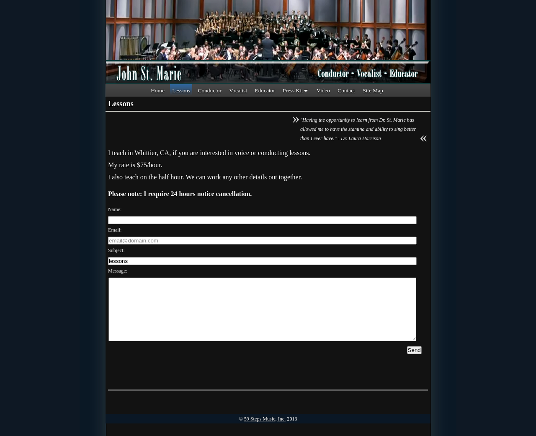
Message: (117, 271)
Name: (114, 209)
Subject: (116, 250)
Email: (114, 230)
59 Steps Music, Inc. (265, 431)
